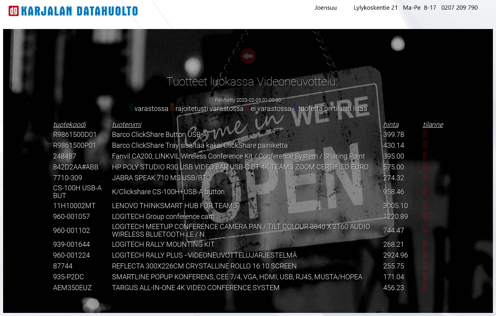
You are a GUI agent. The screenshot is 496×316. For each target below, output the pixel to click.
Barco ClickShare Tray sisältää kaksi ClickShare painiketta (200, 145)
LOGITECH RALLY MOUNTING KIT (163, 244)
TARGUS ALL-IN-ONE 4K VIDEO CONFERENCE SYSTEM (196, 288)
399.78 (393, 134)
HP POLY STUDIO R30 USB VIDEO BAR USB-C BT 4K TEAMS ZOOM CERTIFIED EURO (240, 167)
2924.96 (395, 255)
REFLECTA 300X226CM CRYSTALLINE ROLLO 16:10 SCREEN (204, 266)
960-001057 (71, 216)
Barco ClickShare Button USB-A (159, 134)
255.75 (393, 266)
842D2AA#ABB (75, 167)
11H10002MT (74, 206)
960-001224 (71, 255)
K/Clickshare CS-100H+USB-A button (168, 192)
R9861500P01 (74, 145)
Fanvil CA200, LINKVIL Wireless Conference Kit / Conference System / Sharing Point (238, 156)
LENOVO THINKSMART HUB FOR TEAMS (174, 206)
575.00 (393, 167)
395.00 (393, 156)
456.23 (393, 288)
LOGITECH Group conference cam (163, 216)
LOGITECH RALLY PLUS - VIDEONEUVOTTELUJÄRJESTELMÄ (204, 255)
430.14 (393, 145)
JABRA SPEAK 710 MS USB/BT (159, 178)
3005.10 (395, 206)
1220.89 (395, 216)
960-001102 (71, 230)
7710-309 (67, 178)
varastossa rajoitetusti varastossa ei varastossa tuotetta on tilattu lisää (248, 109)
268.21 (393, 244)
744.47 (393, 230)
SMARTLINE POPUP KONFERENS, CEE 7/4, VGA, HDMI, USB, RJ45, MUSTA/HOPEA (237, 277)
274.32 (393, 178)
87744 (62, 266)
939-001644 (71, 244)
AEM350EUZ (72, 288)
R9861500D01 (75, 134)
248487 (64, 156)
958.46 (393, 192)
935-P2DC (68, 277)
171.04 (393, 277)
